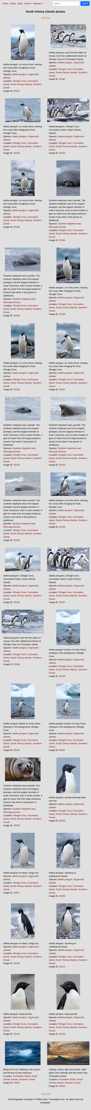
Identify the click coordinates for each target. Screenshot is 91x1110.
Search (27, 3)
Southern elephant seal (69, 223)
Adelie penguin (19, 74)
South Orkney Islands (21, 84)
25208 (62, 896)
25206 (62, 820)
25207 (17, 892)
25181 (17, 91)
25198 (17, 664)
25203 (17, 825)
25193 (62, 465)
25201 (62, 750)
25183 (17, 153)
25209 (17, 963)
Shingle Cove (19, 81)
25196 (17, 602)
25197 (62, 602)
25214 (62, 1034)
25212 (62, 966)
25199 (62, 676)
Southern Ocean (27, 1079)
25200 (17, 750)
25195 (62, 527)
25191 (62, 389)
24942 (17, 1082)
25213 (17, 1034)
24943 (62, 1086)
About (13, 3)
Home (5, 3)
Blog (20, 3)
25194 (17, 540)
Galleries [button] (37, 3)
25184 (62, 153)
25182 (62, 79)
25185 (17, 227)
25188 (17, 315)
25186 (62, 240)
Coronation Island (21, 1076)
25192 (17, 465)
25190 (17, 389)
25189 (62, 314)
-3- (46, 18)
